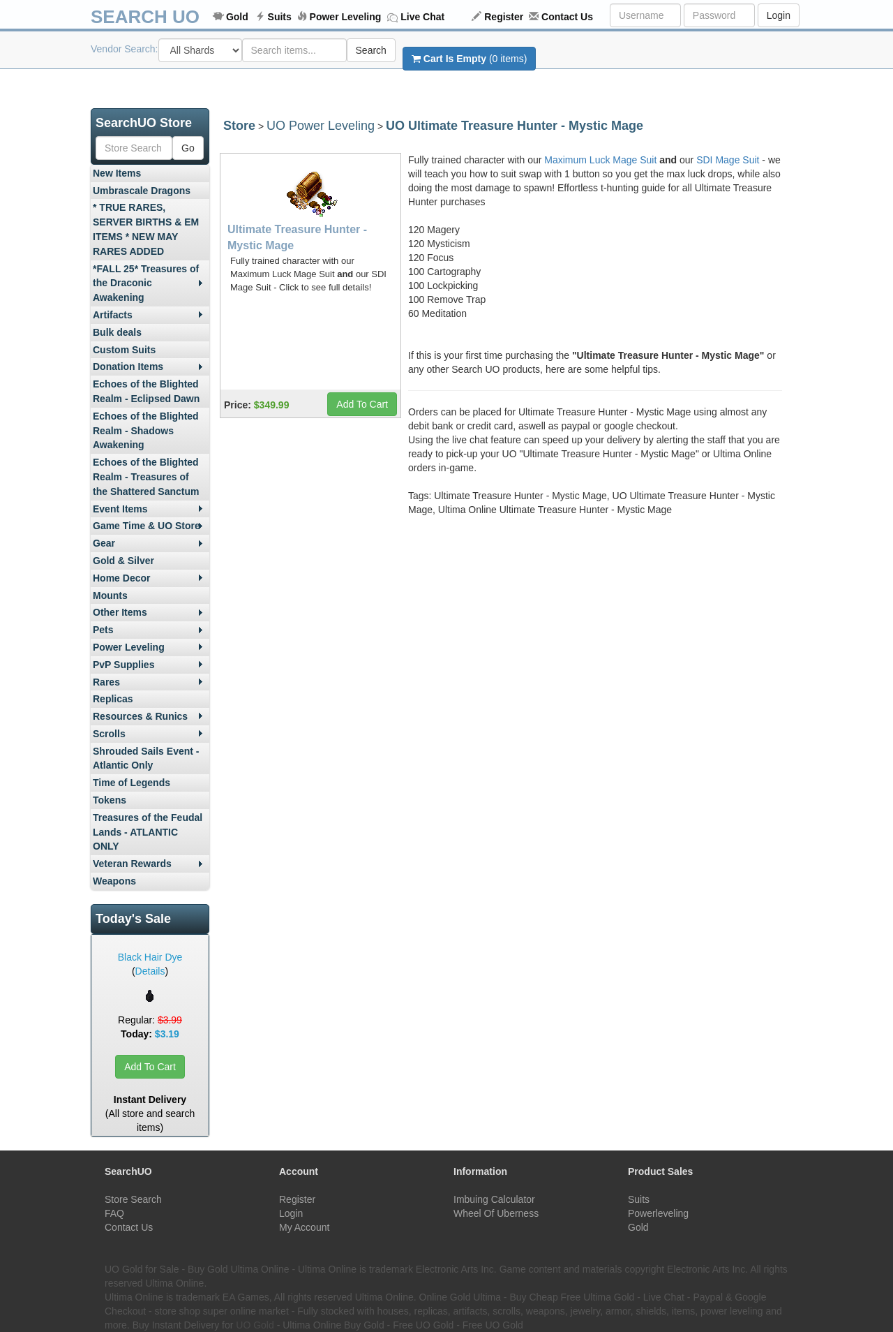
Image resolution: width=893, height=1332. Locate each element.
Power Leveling (346, 16)
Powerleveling (658, 1213)
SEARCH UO (145, 16)
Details (150, 971)
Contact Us (567, 16)
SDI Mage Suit (727, 159)
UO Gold (254, 1325)
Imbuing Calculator (494, 1199)
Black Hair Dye (150, 957)
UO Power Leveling (321, 126)
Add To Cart (150, 1066)
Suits (280, 16)
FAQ (114, 1213)
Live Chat (422, 16)
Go (188, 148)
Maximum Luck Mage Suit (600, 159)
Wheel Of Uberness (496, 1213)
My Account (304, 1227)
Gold (237, 16)
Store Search (133, 1199)
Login (778, 15)
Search (371, 50)
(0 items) (469, 58)
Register (503, 16)
